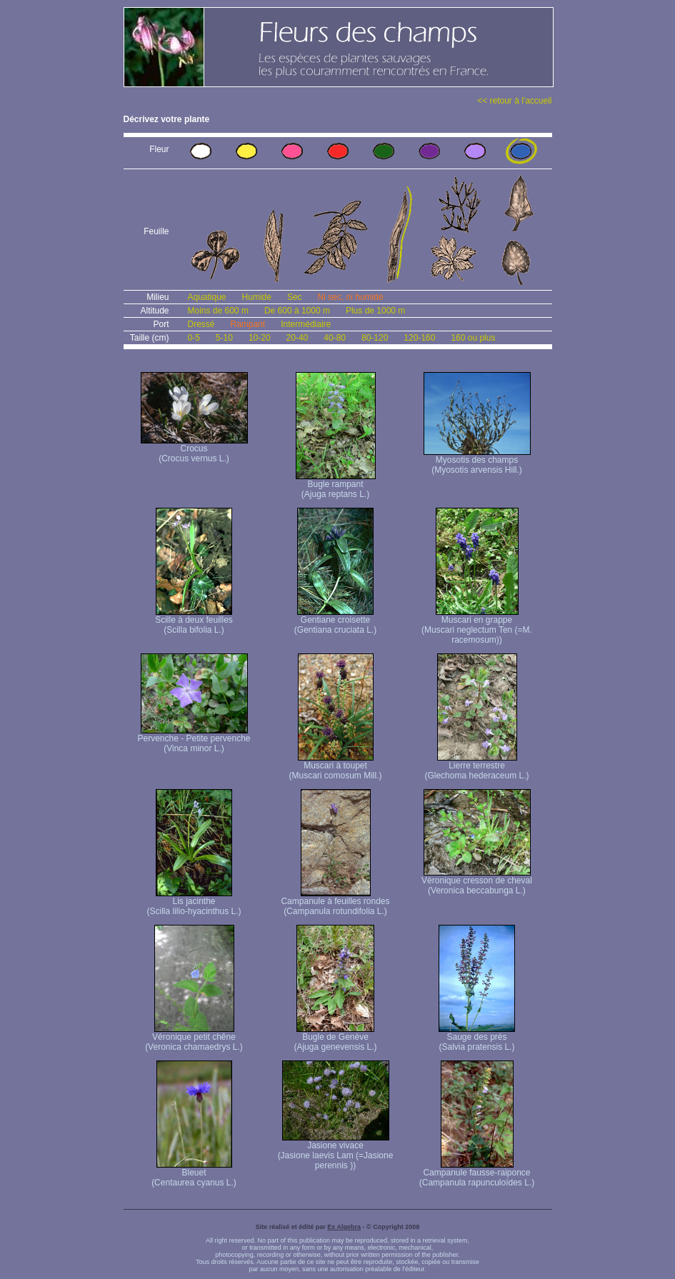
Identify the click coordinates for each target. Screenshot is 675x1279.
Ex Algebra (344, 1226)
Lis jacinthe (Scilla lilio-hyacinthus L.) (193, 902)
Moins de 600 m (218, 311)
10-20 (260, 338)
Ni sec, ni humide (351, 297)
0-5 (194, 338)
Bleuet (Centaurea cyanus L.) (193, 1174)
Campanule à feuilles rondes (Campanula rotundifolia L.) (335, 902)
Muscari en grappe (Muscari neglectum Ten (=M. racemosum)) (476, 626)
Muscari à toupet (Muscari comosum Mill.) (335, 767)
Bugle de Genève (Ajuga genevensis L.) (335, 1038)
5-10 (224, 338)
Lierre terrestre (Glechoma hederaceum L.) (476, 767)
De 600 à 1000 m (297, 311)
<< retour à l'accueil (514, 101)
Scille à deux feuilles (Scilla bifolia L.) (194, 621)
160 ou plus (473, 338)
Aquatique (207, 297)
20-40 (297, 338)
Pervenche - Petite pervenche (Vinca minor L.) (193, 739)
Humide (256, 297)
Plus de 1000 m (375, 311)
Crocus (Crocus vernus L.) (194, 449)
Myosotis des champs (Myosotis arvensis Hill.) (477, 461)
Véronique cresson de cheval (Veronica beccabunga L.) (476, 882)
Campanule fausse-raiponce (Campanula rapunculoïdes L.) (476, 1174)
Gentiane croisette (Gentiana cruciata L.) (335, 621)
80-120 (374, 338)
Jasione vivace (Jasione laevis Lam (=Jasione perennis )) (336, 1151)
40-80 (335, 338)
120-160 (419, 338)
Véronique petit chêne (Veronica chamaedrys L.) (194, 1038)
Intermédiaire (306, 324)
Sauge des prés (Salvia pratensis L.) (477, 1038)
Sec (294, 297)
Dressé (201, 324)
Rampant (248, 324)
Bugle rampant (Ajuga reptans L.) (336, 485)
